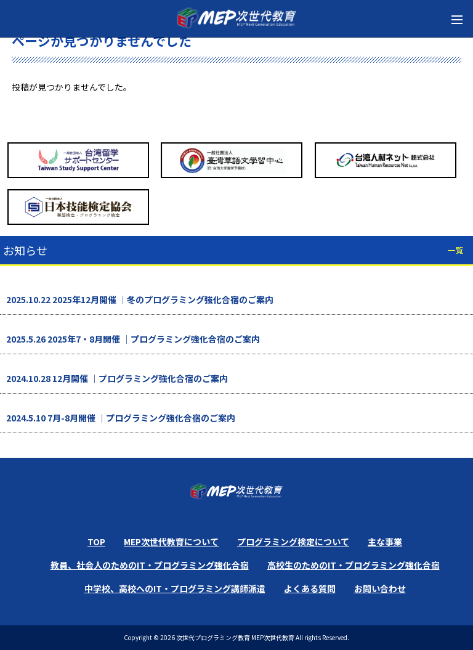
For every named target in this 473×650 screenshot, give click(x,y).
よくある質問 (310, 588)
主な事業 (385, 541)
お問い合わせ (380, 588)
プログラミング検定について (293, 541)
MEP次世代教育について (171, 541)
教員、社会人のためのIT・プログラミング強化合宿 (150, 565)
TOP (96, 541)
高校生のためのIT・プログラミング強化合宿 (353, 565)
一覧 (456, 250)
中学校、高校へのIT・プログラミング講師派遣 (174, 588)
